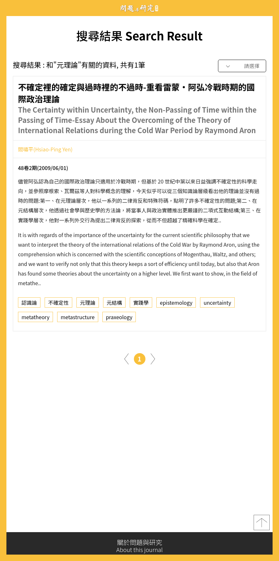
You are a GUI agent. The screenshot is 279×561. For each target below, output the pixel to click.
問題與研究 (139, 8)
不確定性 (58, 304)
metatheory (35, 319)
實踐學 (141, 304)
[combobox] (242, 66)
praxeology (119, 319)
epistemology (176, 304)
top (262, 524)
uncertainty (217, 304)
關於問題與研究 (139, 546)
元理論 (87, 304)
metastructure (78, 319)
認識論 (29, 304)
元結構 (114, 304)
